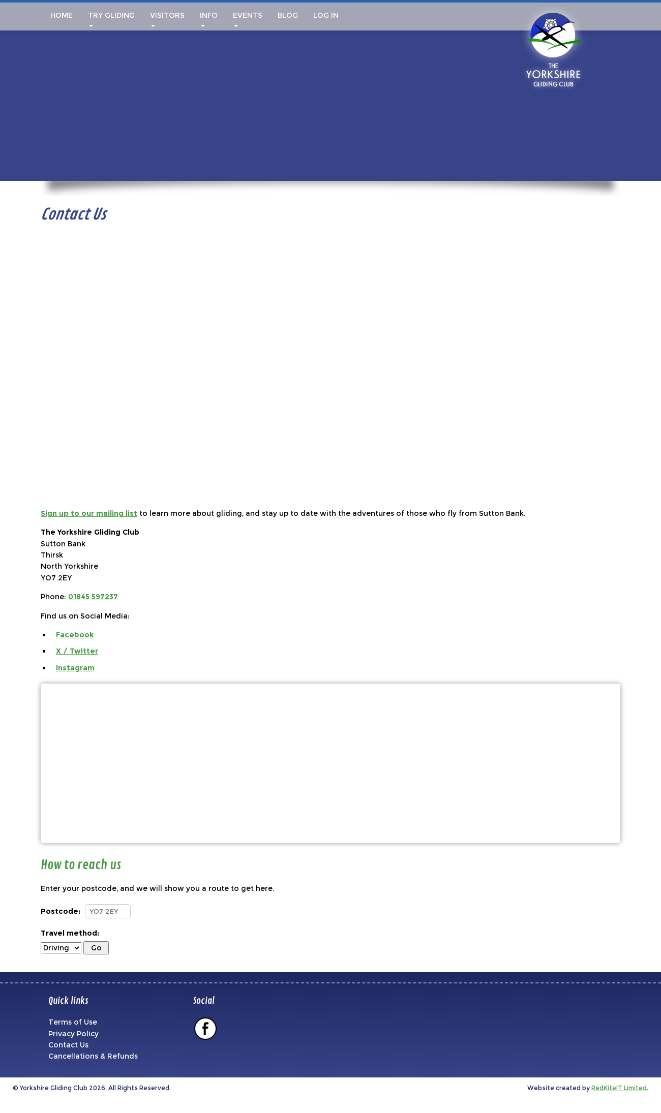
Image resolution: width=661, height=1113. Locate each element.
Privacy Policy (73, 1033)
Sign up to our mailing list (89, 513)
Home (60, 15)
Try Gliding (111, 19)
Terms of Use (72, 1022)
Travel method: (70, 933)
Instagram (75, 667)
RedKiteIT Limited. (619, 1088)
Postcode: (60, 911)
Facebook (75, 634)
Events (247, 19)
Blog (288, 15)
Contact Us (68, 1044)
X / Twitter (77, 651)
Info (209, 19)
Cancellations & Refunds (93, 1056)
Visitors (167, 19)
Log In (326, 15)
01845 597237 (93, 596)
